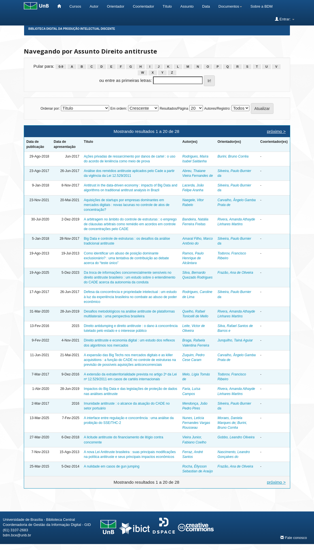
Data (206, 6)
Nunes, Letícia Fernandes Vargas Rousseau (196, 423)
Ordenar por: (50, 109)
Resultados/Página (174, 109)
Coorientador (143, 6)
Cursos (75, 6)
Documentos (230, 6)
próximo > (276, 131)
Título (167, 6)
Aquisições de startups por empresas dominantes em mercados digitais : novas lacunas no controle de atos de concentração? (126, 205)
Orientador (115, 6)
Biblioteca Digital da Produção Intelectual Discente (71, 28)
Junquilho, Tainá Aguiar (235, 340)
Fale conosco (293, 537)
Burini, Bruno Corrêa (233, 156)
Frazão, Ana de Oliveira (235, 273)
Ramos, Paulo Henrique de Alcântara (192, 258)
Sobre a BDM (262, 6)
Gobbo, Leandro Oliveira (236, 437)
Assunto (187, 6)
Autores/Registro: (217, 109)
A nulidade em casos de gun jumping (111, 466)
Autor (94, 6)
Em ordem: (118, 109)
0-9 (61, 66)
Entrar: (284, 19)
